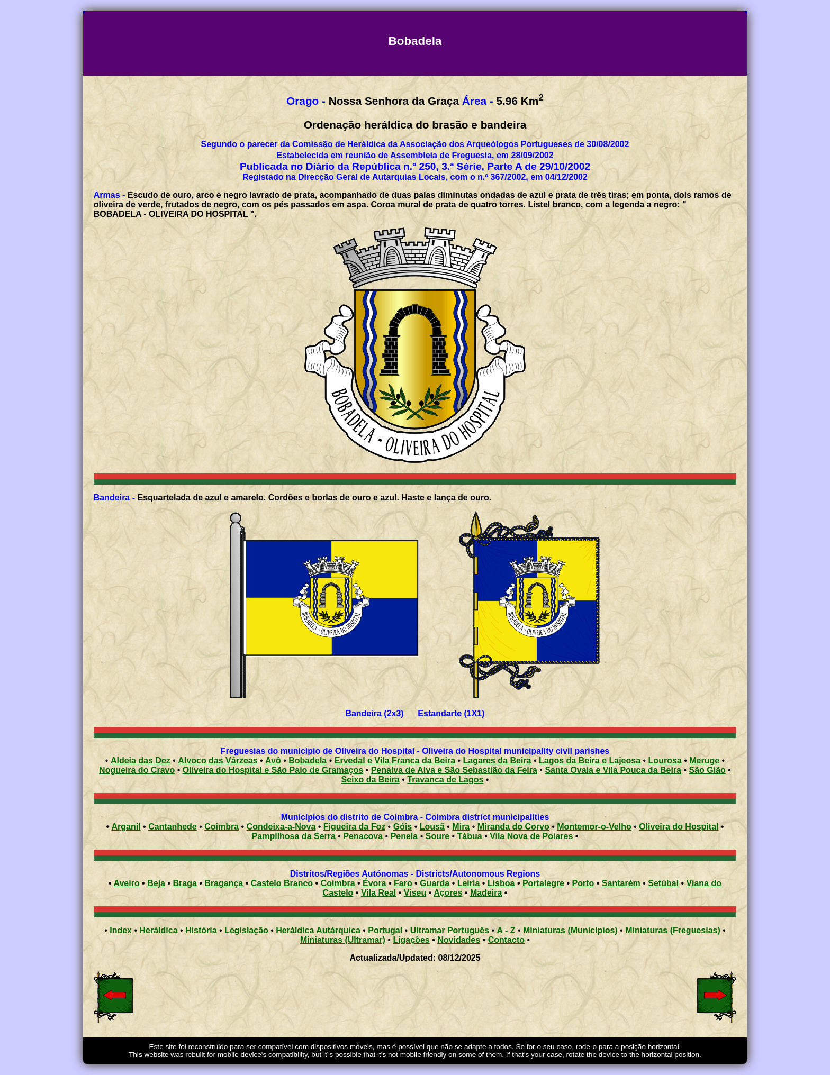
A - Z (506, 930)
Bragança (223, 883)
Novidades (458, 939)
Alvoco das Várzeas (217, 760)
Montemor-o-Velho (594, 826)
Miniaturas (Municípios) (570, 930)
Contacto (506, 939)
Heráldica (158, 930)
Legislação (246, 930)
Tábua (469, 836)
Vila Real (378, 892)
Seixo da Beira (370, 779)
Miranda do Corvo (513, 826)
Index (121, 930)
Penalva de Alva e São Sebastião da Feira (454, 770)
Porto (583, 883)
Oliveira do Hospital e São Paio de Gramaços (273, 770)
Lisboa (501, 883)
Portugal (385, 930)
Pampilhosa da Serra (294, 836)
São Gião (707, 770)
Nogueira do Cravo (137, 770)
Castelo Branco (282, 883)
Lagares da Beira (497, 760)
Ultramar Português (449, 930)
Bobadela (307, 760)
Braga (184, 883)
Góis (402, 826)
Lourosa (665, 760)
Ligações (411, 939)
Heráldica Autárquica (318, 930)
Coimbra (221, 826)
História (201, 930)
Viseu (415, 892)
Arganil (126, 826)
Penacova (363, 836)
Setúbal (663, 883)
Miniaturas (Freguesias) (672, 930)
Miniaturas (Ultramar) (342, 939)
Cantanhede (172, 826)
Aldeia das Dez (140, 760)
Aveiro (126, 883)
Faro (403, 883)
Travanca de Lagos (445, 779)
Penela (404, 836)
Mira (461, 826)
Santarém (621, 883)
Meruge (704, 760)
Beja (156, 883)
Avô (273, 760)
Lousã (432, 826)
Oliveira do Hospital (678, 826)
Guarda (434, 883)
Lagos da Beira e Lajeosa (589, 760)
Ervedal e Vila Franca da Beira (395, 760)
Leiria (468, 883)
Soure (437, 836)
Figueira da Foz (354, 826)
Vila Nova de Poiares (531, 836)
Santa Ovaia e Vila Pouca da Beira (613, 770)
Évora (374, 883)
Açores (448, 892)
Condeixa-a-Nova (281, 826)
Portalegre (543, 883)
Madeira (486, 892)
